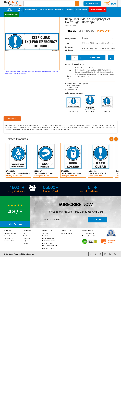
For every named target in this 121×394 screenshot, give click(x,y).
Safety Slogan (46, 236)
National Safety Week (11, 14)
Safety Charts (59, 9)
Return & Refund (9, 241)
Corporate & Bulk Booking (97, 9)
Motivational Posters (48, 241)
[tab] (15, 224)
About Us (26, 236)
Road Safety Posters (48, 238)
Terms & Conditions (10, 233)
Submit (97, 219)
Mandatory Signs (47, 243)
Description (12, 118)
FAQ (24, 241)
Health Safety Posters (31, 9)
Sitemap (25, 243)
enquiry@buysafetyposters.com (93, 236)
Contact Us (26, 238)
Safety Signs (70, 9)
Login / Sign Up (92, 3)
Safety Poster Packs (46, 9)
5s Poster (45, 233)
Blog (24, 233)
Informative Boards (81, 9)
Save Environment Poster (50, 245)
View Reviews (15, 224)
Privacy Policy (8, 236)
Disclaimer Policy (9, 238)
